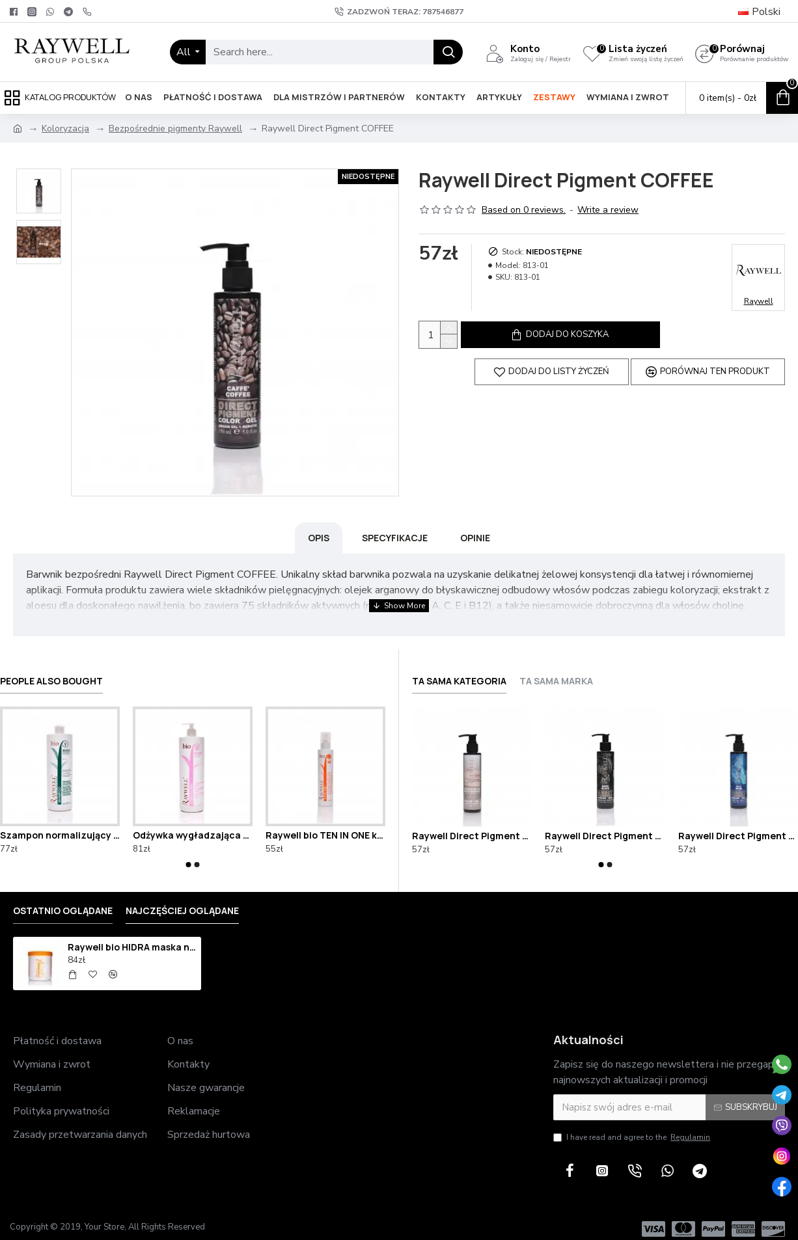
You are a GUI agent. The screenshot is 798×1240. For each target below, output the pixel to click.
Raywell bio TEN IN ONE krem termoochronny (325, 824)
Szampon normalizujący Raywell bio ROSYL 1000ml (60, 824)
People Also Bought (51, 670)
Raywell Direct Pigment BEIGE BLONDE (472, 824)
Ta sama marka (556, 670)
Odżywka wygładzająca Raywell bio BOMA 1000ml (193, 824)
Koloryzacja (65, 128)
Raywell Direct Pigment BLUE (738, 824)
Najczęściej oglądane (182, 900)
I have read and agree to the (632, 1126)
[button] (188, 853)
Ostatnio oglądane (63, 900)
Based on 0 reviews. (524, 210)
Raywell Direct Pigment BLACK (605, 824)
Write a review (608, 210)
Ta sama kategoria (459, 670)
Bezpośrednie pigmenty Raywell (175, 128)
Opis (318, 538)
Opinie (475, 538)
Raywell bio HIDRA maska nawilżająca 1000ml (132, 936)
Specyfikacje (395, 538)
